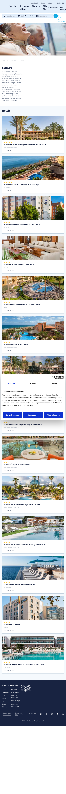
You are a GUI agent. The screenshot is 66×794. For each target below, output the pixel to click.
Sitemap (4, 707)
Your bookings (63, 8)
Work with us (15, 693)
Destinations (5, 693)
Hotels (4, 690)
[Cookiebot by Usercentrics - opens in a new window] (53, 377)
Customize (33, 415)
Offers (4, 695)
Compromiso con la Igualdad (15, 705)
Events (4, 698)
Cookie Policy (17, 714)
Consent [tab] (11, 384)
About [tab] (54, 384)
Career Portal (34, 3)
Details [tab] (33, 384)
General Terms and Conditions (7, 714)
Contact (43, 3)
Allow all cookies (53, 415)
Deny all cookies (12, 415)
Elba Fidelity (14, 690)
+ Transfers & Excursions (61, 18)
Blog (3, 701)
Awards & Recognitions (14, 696)
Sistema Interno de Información (15, 701)
